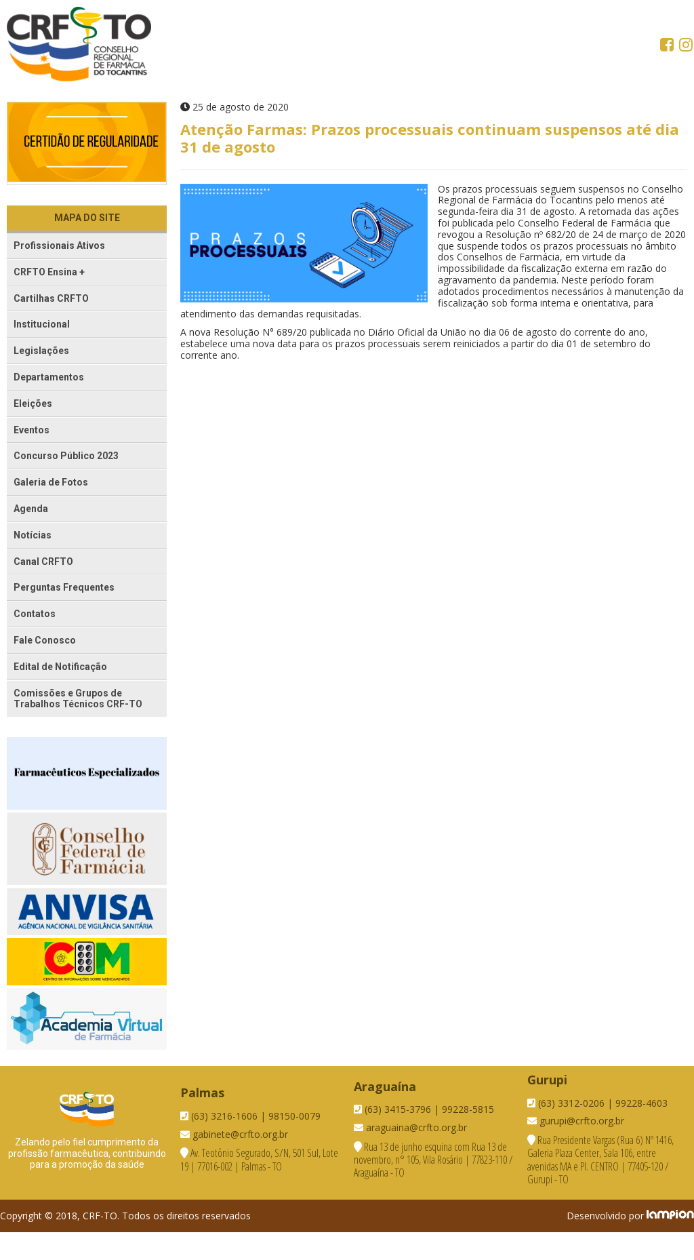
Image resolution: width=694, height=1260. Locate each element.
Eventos (31, 430)
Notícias (33, 535)
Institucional (42, 324)
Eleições (33, 403)
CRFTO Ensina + (49, 272)
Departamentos (49, 377)
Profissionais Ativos (59, 245)
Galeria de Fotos (51, 482)
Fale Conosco (45, 640)
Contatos (35, 613)
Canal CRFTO (43, 561)
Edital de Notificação (60, 666)
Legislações (41, 350)
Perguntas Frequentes (64, 587)
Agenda (31, 508)
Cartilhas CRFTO (51, 298)
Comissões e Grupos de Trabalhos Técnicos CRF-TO (78, 699)
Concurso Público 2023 (66, 455)
